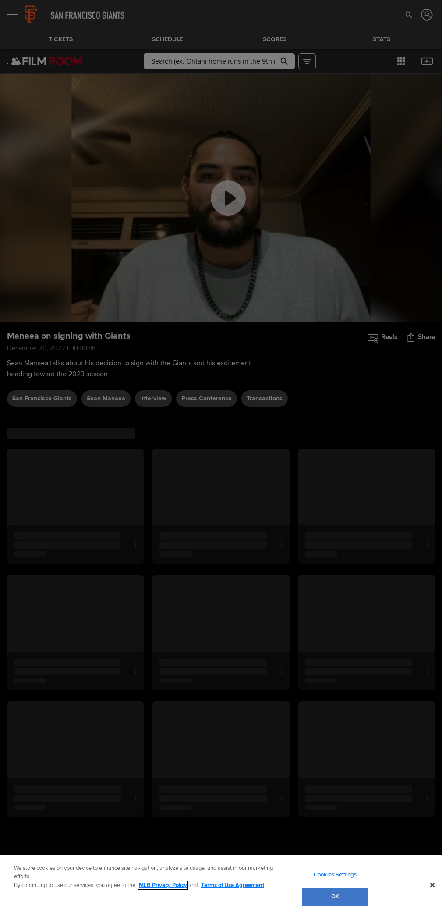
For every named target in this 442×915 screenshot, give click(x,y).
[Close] (432, 884)
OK (335, 896)
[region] (221, 885)
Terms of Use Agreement (232, 885)
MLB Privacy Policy (163, 885)
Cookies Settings (335, 874)
